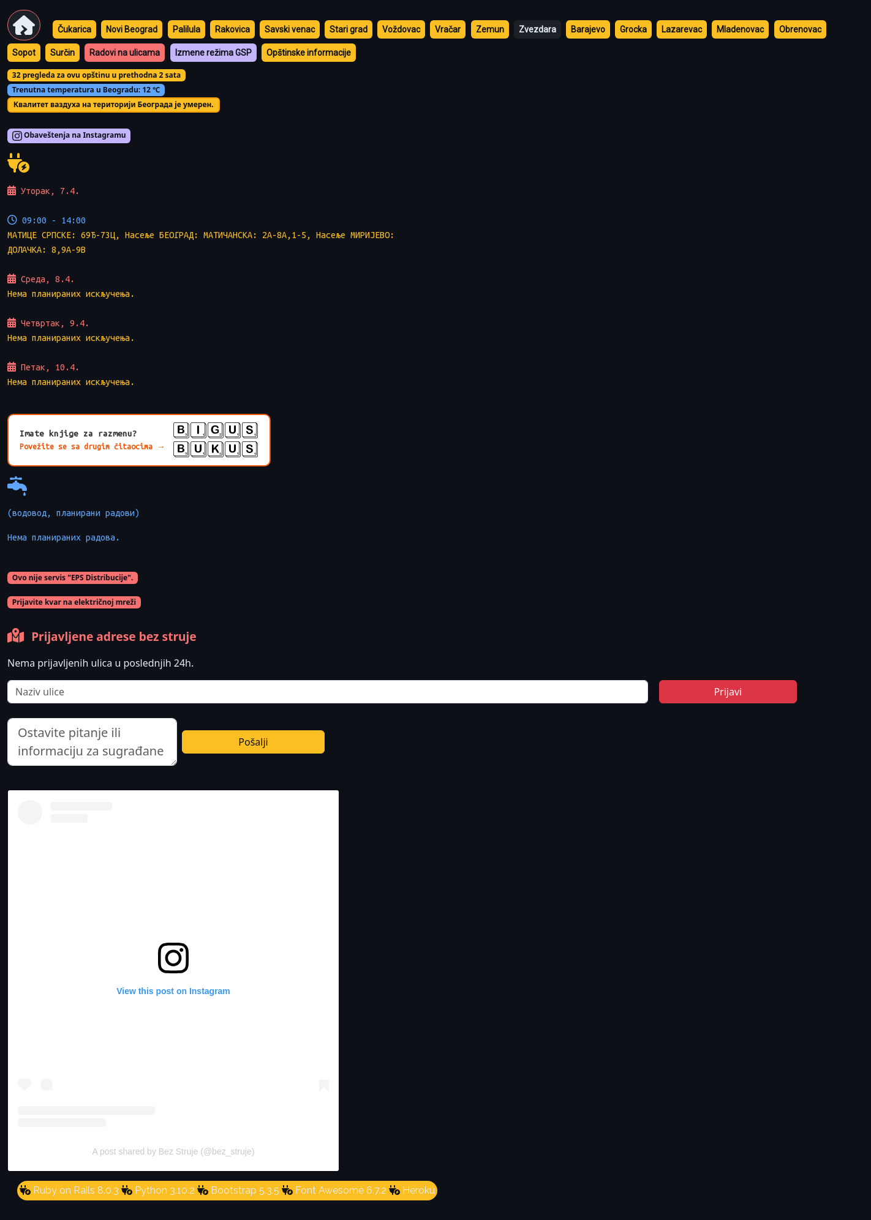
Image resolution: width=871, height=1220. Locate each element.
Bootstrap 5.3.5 (243, 1190)
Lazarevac (682, 29)
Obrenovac (800, 29)
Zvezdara (537, 29)
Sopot (24, 53)
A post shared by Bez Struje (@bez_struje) (173, 1151)
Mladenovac (740, 29)
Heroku (417, 1190)
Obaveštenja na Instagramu (69, 136)
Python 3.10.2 (163, 1190)
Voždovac (401, 29)
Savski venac (290, 29)
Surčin (62, 53)
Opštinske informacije (308, 53)
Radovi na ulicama (124, 53)
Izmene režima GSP (213, 53)
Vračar (448, 29)
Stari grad (349, 29)
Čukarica (74, 29)
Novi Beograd (131, 29)
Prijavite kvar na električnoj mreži (74, 602)
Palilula (186, 29)
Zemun (490, 29)
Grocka (633, 29)
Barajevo (588, 29)
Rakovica (232, 29)
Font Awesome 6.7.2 (339, 1190)
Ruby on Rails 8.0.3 (75, 1190)
